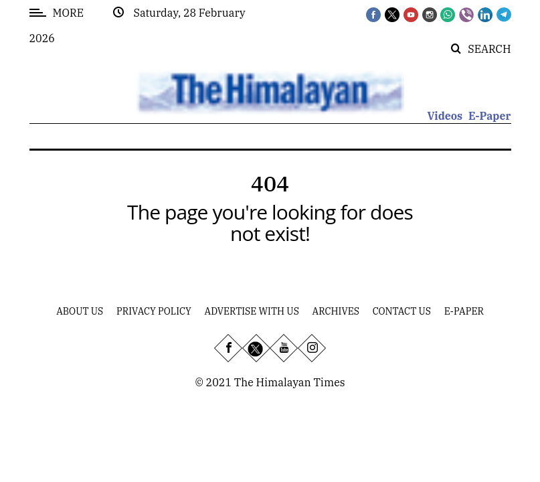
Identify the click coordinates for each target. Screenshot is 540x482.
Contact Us (402, 311)
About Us (79, 311)
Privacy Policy (153, 311)
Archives (335, 311)
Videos (444, 116)
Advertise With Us (252, 311)
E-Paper (489, 116)
